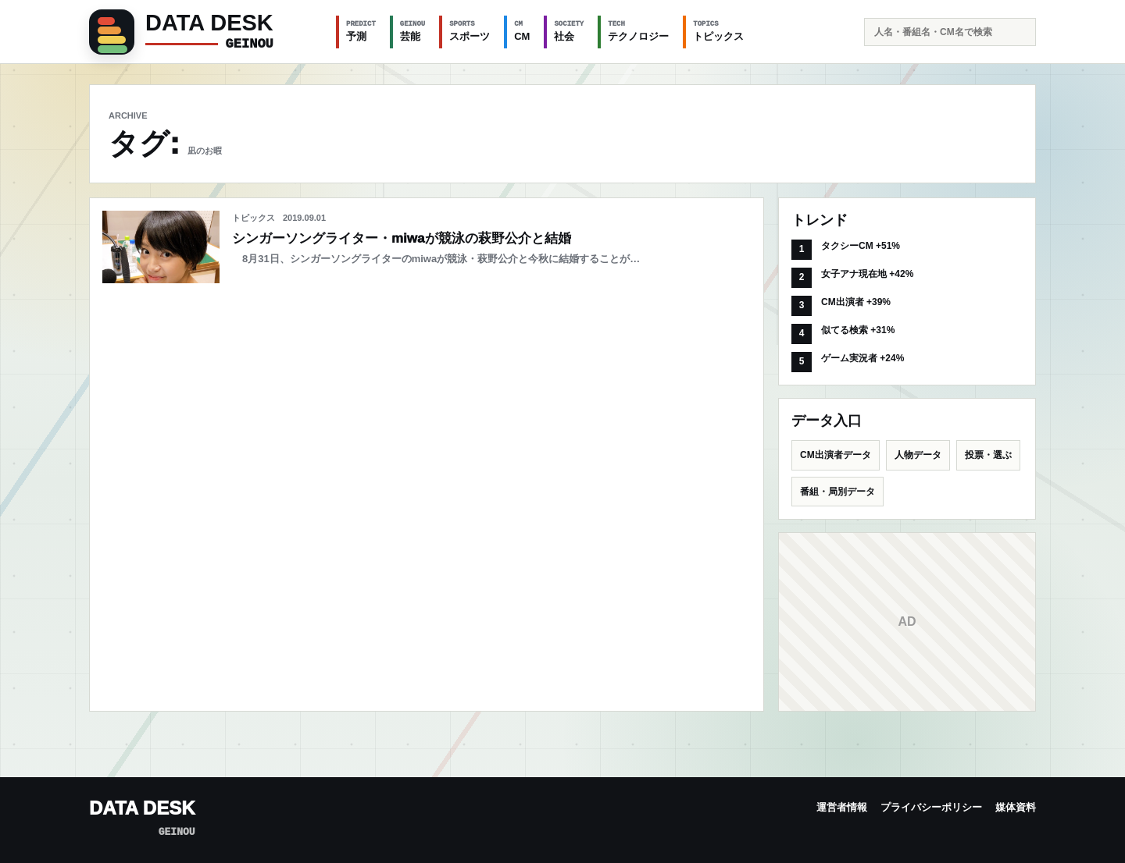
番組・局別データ (837, 491)
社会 (569, 30)
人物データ (918, 454)
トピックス (718, 30)
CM (522, 30)
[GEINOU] (203, 32)
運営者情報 (841, 807)
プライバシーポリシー (931, 807)
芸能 (412, 30)
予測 (361, 30)
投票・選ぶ (988, 454)
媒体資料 (1015, 807)
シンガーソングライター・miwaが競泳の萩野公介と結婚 (401, 238)
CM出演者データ (835, 454)
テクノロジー (638, 30)
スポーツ (469, 30)
